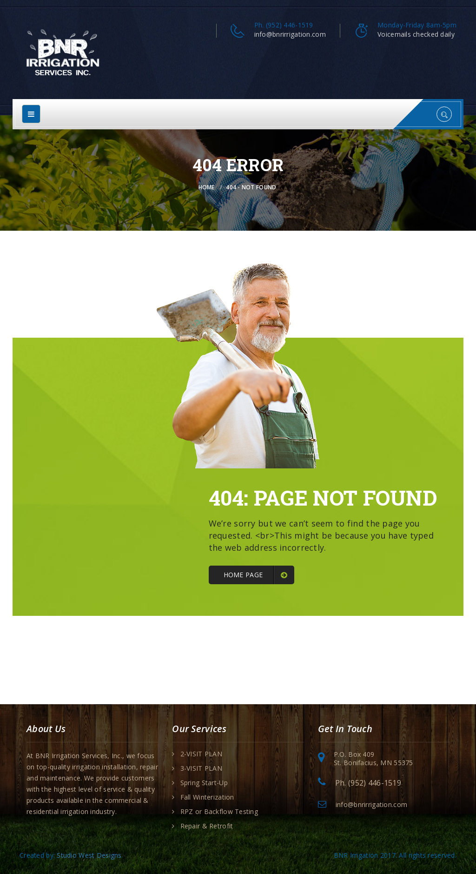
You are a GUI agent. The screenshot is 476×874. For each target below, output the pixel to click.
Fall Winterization (207, 797)
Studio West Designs (89, 855)
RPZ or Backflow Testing (219, 811)
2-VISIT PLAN (201, 754)
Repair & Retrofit (206, 826)
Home (206, 187)
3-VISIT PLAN (201, 768)
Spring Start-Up (204, 783)
